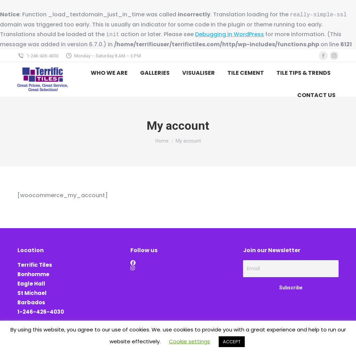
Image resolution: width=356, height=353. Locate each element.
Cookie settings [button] (189, 341)
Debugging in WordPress (229, 34)
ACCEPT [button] (232, 341)
